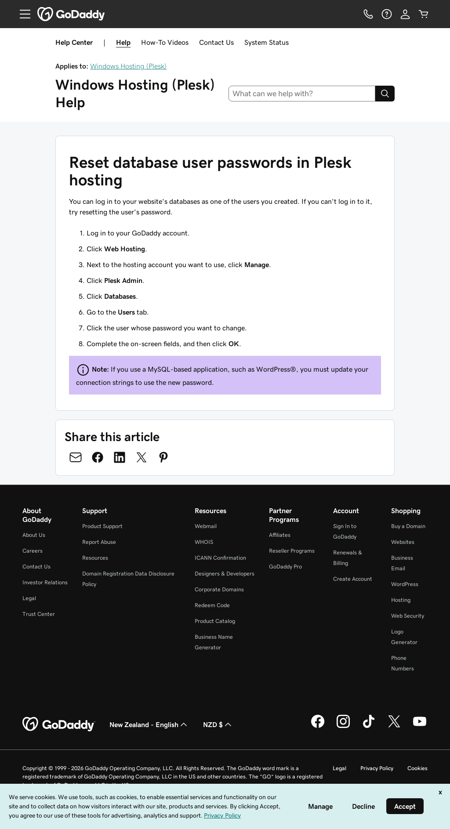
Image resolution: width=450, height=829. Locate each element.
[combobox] (302, 94)
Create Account (352, 579)
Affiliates (279, 535)
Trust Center (38, 614)
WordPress (404, 584)
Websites (402, 542)
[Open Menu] (21, 14)
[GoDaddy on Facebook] (318, 726)
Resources (95, 558)
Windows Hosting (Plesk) (128, 65)
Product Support (102, 526)
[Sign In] (405, 14)
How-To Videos (165, 42)
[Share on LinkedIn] (120, 457)
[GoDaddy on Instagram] (343, 726)
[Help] (386, 14)
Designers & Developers (224, 573)
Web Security (407, 616)
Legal (29, 598)
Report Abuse (99, 542)
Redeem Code (212, 605)
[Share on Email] (76, 457)
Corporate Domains (219, 589)
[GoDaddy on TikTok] (369, 726)
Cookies (417, 768)
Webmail (206, 526)
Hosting (400, 600)
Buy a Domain (408, 526)
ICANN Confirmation (220, 558)
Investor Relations (45, 582)
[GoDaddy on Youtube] (420, 726)
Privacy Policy (376, 768)
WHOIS (204, 542)
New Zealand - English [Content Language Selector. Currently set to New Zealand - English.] (149, 724)
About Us (33, 535)
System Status (266, 42)
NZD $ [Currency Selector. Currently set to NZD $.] (218, 724)
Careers (32, 551)
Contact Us (216, 42)
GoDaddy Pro (285, 566)
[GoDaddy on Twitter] (394, 726)
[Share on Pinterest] (163, 457)
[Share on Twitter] (141, 457)
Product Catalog (215, 621)
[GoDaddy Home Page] (58, 724)
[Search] (385, 93)
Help (123, 42)
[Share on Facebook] (98, 457)
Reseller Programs (292, 551)
